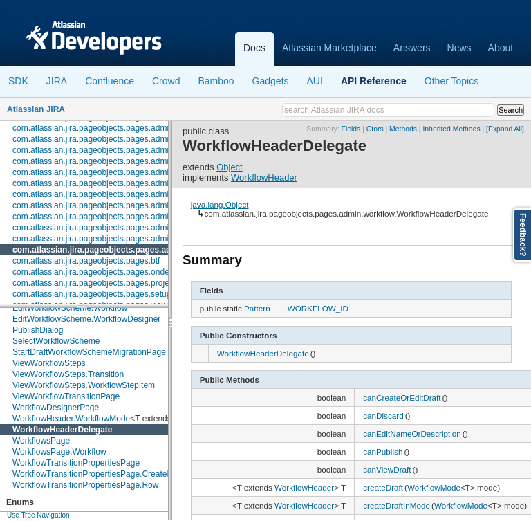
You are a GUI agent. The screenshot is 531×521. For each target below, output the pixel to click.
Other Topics (451, 80)
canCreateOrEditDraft (401, 397)
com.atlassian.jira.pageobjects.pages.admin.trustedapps (115, 227)
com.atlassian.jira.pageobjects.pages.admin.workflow (118, 250)
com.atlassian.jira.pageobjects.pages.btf (86, 261)
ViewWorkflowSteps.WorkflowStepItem (83, 385)
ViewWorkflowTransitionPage (66, 396)
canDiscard (383, 415)
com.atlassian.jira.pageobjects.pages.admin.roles (103, 183)
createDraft (383, 487)
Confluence (109, 80)
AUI (315, 80)
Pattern (257, 308)
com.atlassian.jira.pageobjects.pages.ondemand (101, 272)
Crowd (166, 80)
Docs (254, 47)
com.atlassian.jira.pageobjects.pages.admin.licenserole (114, 161)
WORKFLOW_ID (318, 308)
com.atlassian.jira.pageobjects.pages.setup (91, 294)
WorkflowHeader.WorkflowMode (71, 418)
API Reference (374, 80)
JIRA (56, 80)
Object (229, 167)
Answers (412, 47)
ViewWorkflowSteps (49, 363)
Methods (403, 129)
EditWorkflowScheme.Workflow (69, 308)
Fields (351, 129)
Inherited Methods (451, 129)
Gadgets (270, 80)
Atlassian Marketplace (329, 47)
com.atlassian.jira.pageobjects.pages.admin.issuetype (111, 128)
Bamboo (216, 80)
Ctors (375, 129)
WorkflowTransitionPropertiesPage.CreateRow (97, 474)
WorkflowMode (433, 487)
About (501, 47)
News (459, 47)
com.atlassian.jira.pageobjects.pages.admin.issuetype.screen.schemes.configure (161, 150)
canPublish (382, 451)
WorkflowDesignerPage (55, 407)
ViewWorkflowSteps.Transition (68, 374)
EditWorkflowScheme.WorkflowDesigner (86, 319)
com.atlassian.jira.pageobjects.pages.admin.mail (101, 172)
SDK (18, 80)
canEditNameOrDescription (412, 433)
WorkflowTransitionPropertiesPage (76, 463)
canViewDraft (387, 469)
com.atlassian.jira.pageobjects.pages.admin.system (107, 216)
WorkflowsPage (41, 441)
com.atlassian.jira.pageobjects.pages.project (94, 283)
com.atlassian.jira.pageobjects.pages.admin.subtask (108, 205)
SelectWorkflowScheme (56, 341)
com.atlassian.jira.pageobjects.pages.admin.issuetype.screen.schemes (143, 139)
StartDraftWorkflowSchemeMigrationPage (89, 352)
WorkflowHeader (264, 177)
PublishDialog (37, 330)
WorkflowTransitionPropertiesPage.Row (85, 485)
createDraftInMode (396, 505)
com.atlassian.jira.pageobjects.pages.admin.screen (106, 194)
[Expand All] (505, 129)
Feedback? (523, 235)
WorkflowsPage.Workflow (59, 452)
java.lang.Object (220, 204)
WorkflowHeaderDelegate (62, 430)
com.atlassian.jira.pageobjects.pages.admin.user (102, 239)
